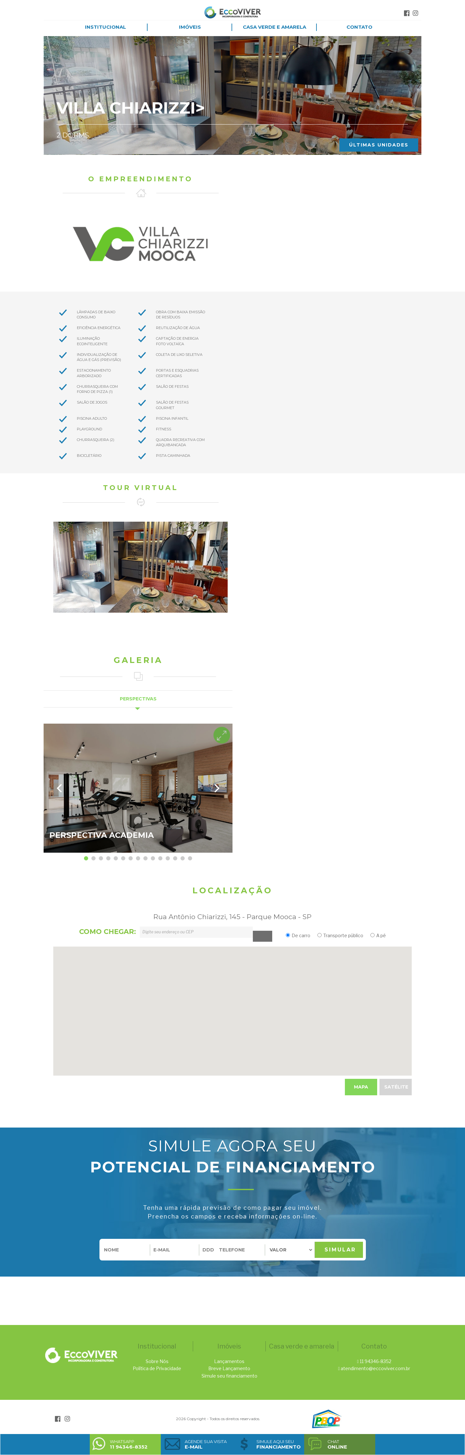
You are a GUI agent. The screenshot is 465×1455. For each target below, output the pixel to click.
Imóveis (190, 27)
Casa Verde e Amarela (274, 27)
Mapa (361, 1087)
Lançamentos (229, 1361)
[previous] (60, 788)
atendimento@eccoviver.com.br (375, 1368)
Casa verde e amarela (301, 1346)
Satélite (396, 1087)
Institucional (105, 27)
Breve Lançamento (229, 1368)
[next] (216, 788)
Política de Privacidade (157, 1368)
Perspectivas (138, 699)
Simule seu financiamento (229, 1376)
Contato (359, 27)
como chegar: (107, 932)
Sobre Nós (157, 1361)
